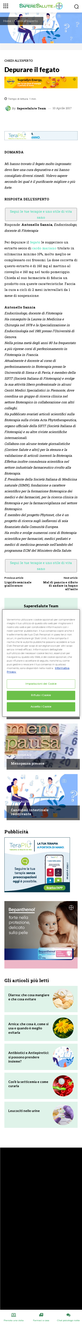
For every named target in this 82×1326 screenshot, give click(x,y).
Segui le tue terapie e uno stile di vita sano (41, 214)
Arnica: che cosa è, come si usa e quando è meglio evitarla (28, 1028)
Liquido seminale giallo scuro (17, 584)
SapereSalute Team (31, 108)
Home (7, 21)
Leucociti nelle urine (24, 1111)
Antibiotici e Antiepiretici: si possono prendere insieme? (28, 1057)
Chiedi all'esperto (26, 21)
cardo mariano (44, 248)
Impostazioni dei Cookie (41, 684)
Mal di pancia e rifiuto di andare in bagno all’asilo (60, 585)
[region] (41, 663)
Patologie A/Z (21, 755)
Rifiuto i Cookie (41, 695)
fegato (35, 242)
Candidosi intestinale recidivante (30, 812)
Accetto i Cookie (41, 706)
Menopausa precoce (27, 763)
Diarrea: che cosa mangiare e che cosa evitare (28, 997)
